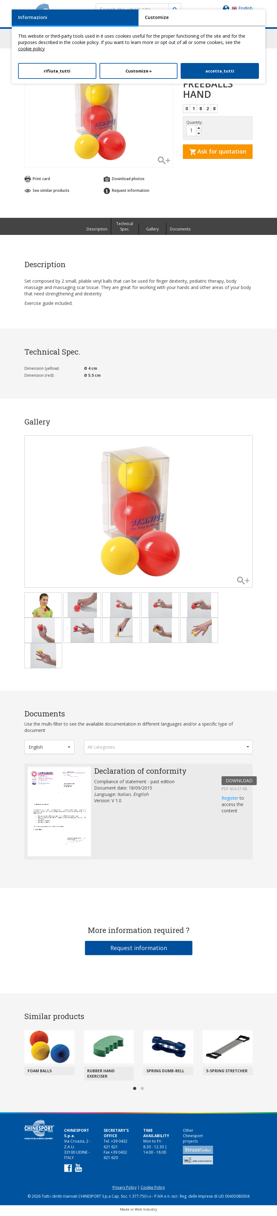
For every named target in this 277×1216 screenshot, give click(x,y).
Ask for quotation (218, 154)
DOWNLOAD (239, 783)
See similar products (46, 193)
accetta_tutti (219, 71)
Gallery (152, 232)
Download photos (124, 182)
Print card (37, 182)
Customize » (139, 71)
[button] (49, 750)
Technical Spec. (124, 229)
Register (231, 801)
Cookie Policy (153, 1190)
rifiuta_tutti (57, 71)
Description (97, 232)
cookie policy (31, 49)
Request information (126, 194)
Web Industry (146, 1212)
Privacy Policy (125, 1190)
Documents (180, 232)
